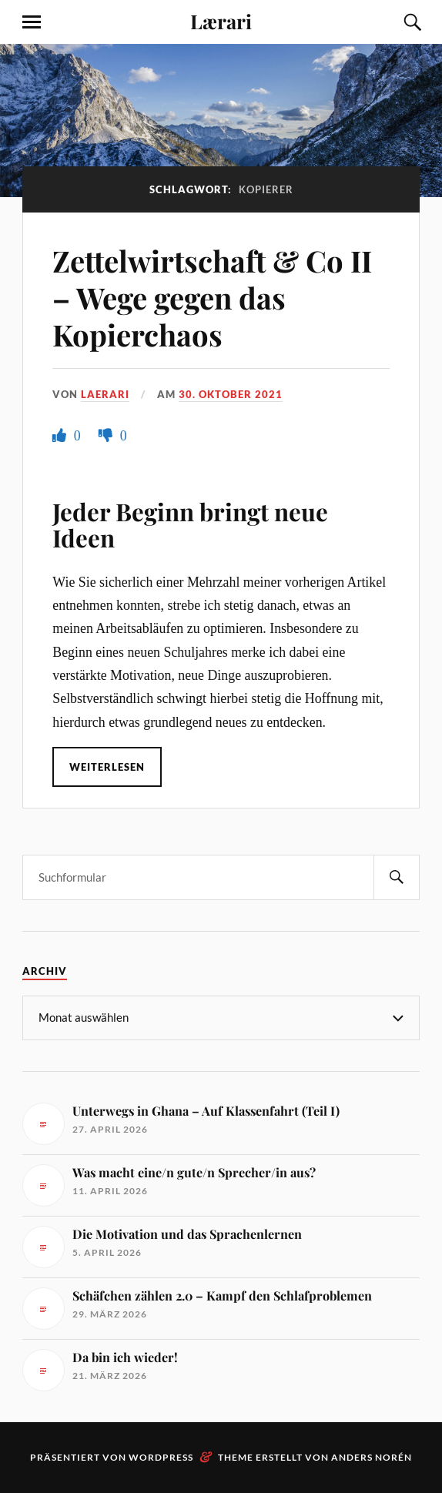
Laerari (105, 394)
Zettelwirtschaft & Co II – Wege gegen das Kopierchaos (212, 297)
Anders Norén (371, 1457)
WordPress (161, 1457)
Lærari (221, 21)
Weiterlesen (107, 767)
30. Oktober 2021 (231, 394)
